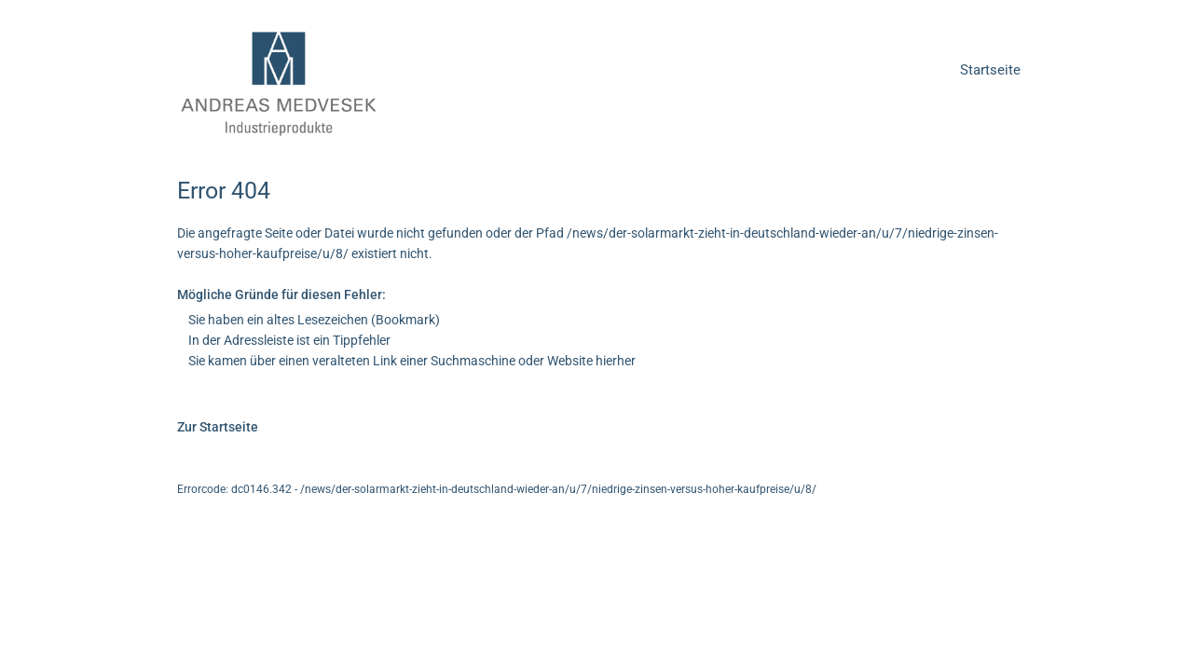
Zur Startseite (217, 426)
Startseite (990, 70)
